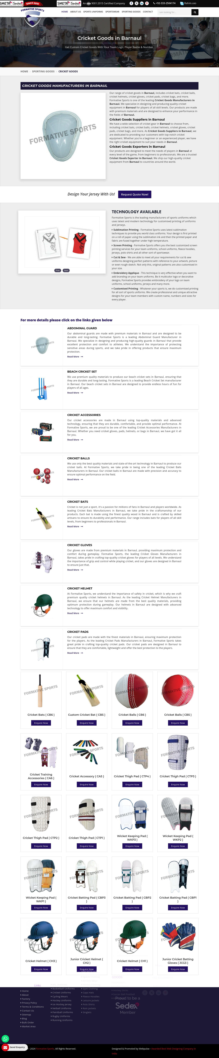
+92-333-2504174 (164, 3)
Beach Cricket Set (82, 371)
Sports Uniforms (93, 11)
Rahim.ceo (188, 3)
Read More (75, 356)
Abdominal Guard (82, 328)
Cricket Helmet (79, 588)
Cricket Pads (78, 632)
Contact (148, 11)
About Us (75, 11)
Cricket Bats (77, 501)
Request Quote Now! (134, 194)
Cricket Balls (78, 458)
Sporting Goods (131, 11)
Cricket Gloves (79, 545)
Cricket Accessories (84, 415)
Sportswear (112, 11)
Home (64, 11)
